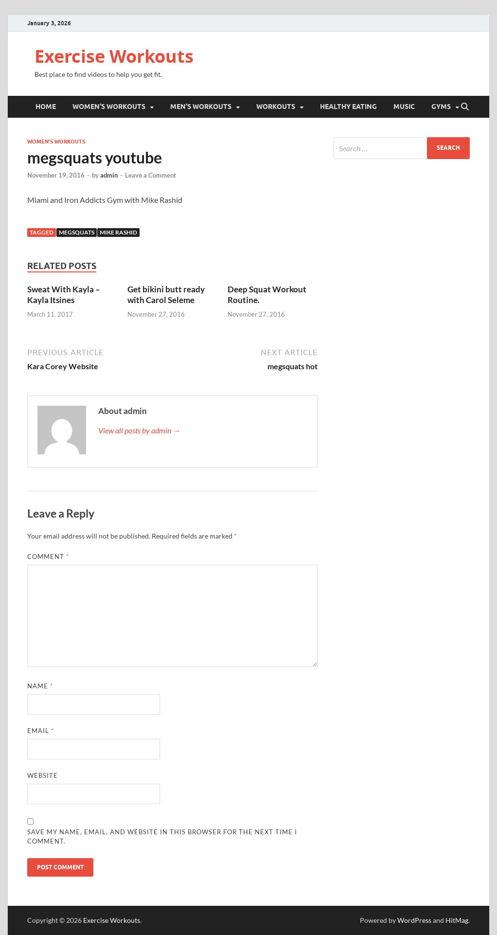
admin (109, 175)
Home (46, 106)
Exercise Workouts (114, 56)
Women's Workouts (56, 141)
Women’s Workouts (108, 106)
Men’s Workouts (200, 106)
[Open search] (465, 107)
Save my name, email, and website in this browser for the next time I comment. (162, 836)
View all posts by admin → (139, 430)
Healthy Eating (348, 106)
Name (40, 686)
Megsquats (76, 232)
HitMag (456, 920)
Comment (48, 556)
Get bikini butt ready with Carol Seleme (166, 294)
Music (404, 106)
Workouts (275, 106)
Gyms (441, 106)
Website (42, 775)
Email (40, 731)
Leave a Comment (150, 175)
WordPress (414, 920)
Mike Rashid (118, 232)
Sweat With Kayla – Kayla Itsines (63, 294)
